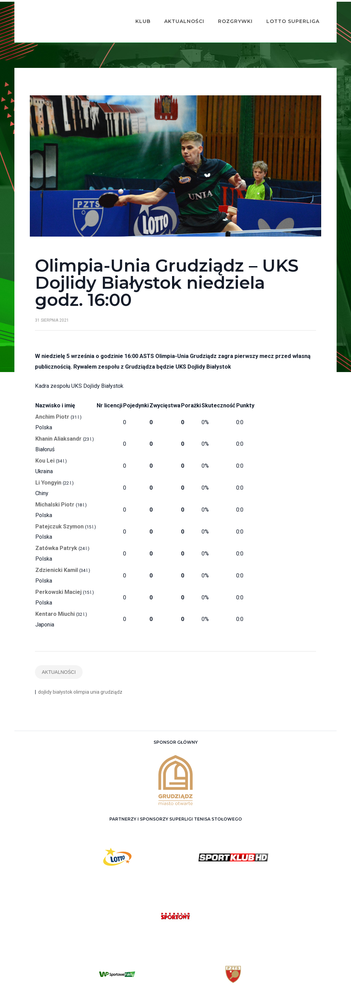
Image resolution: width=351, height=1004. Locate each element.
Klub (132, 12)
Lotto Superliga (282, 12)
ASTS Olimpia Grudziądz (183, 994)
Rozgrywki (225, 12)
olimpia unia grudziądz (97, 674)
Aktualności (174, 12)
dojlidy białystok (55, 674)
